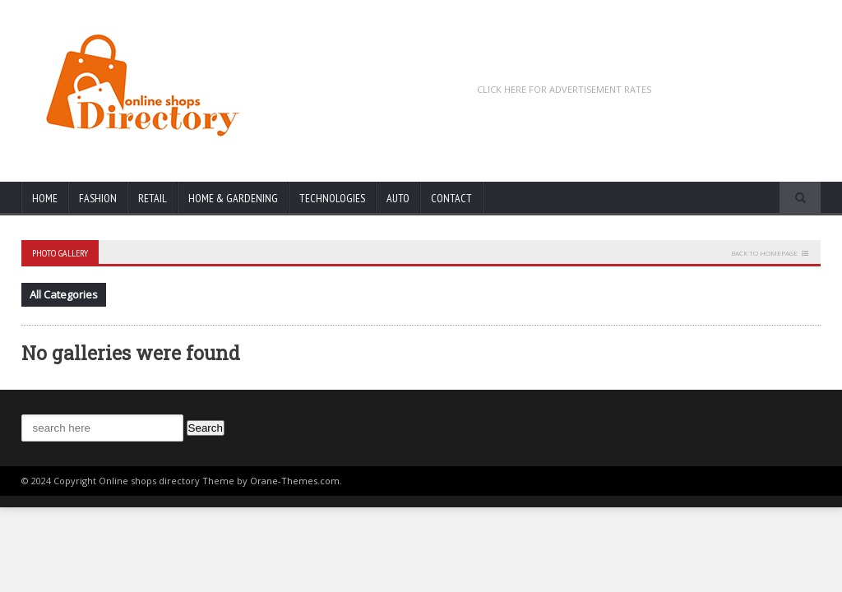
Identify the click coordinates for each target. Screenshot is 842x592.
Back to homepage (764, 252)
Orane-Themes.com (295, 480)
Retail (152, 198)
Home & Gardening (233, 198)
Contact (451, 198)
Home (45, 198)
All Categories (64, 294)
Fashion (98, 198)
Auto (397, 198)
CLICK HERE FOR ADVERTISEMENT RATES (564, 89)
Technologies (332, 198)
